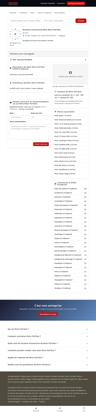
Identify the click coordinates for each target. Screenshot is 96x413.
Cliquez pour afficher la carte (70, 74)
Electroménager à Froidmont (70, 251)
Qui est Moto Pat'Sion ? (18, 329)
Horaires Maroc (76, 376)
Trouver (81, 21)
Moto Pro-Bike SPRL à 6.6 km (65, 149)
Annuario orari (63, 376)
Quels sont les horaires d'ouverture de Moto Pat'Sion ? (33, 343)
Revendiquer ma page (48, 314)
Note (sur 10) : (37, 113)
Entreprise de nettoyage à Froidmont (70, 259)
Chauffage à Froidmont (70, 234)
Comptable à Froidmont (70, 201)
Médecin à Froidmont (70, 276)
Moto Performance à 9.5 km (64, 157)
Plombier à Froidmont (70, 288)
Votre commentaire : (18, 122)
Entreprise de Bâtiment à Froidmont (70, 255)
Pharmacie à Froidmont (70, 209)
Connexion (61, 3)
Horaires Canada (50, 376)
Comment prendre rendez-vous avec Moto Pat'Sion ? (32, 350)
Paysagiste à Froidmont (70, 280)
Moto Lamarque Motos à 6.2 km (66, 140)
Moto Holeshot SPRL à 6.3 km (65, 145)
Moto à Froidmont (70, 271)
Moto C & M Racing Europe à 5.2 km (68, 124)
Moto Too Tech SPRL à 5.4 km (65, 132)
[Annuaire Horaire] (13, 3)
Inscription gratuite (76, 3)
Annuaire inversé (57, 379)
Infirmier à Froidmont (70, 197)
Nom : (12, 113)
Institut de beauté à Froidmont (70, 205)
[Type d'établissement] (26, 21)
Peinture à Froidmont (70, 284)
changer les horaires (71, 103)
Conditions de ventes (29, 402)
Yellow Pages (26, 379)
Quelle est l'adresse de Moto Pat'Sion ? (25, 357)
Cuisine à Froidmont (70, 238)
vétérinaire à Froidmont (70, 213)
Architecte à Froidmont (70, 193)
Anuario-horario (14, 379)
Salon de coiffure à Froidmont (70, 189)
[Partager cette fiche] (60, 409)
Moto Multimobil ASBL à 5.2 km (66, 128)
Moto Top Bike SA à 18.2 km (65, 170)
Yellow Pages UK (70, 379)
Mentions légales (14, 402)
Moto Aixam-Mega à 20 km (64, 174)
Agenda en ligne (31, 382)
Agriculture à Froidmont (70, 218)
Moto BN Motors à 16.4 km (64, 165)
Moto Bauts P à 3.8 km (62, 116)
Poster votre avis (41, 144)
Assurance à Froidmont (70, 226)
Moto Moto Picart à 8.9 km (64, 153)
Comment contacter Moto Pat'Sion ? (24, 336)
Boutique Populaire (48, 3)
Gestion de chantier (59, 382)
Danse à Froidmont (70, 242)
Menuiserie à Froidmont (70, 267)
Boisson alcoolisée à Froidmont (70, 230)
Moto (26, 33)
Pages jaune (25, 376)
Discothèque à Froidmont (70, 247)
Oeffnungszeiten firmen (40, 379)
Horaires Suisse (37, 376)
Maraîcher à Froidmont (70, 263)
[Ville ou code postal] (59, 21)
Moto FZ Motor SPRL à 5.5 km (65, 136)
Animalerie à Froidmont (70, 222)
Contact (42, 402)
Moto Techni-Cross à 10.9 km (65, 161)
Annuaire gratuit (14, 376)
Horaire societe (17, 382)
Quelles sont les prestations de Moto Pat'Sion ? (29, 364)
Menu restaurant (44, 382)
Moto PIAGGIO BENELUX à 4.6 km (67, 120)
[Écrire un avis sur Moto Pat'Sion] (84, 409)
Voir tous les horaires (21, 59)
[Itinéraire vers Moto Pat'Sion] (36, 409)
